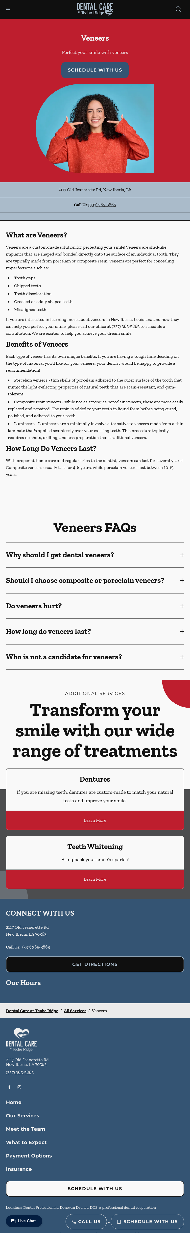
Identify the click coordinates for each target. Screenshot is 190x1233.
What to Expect (26, 1142)
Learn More (95, 820)
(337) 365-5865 (102, 204)
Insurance (19, 1169)
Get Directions (95, 964)
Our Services (22, 1116)
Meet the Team (25, 1129)
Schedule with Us (95, 70)
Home (14, 1102)
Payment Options (29, 1156)
